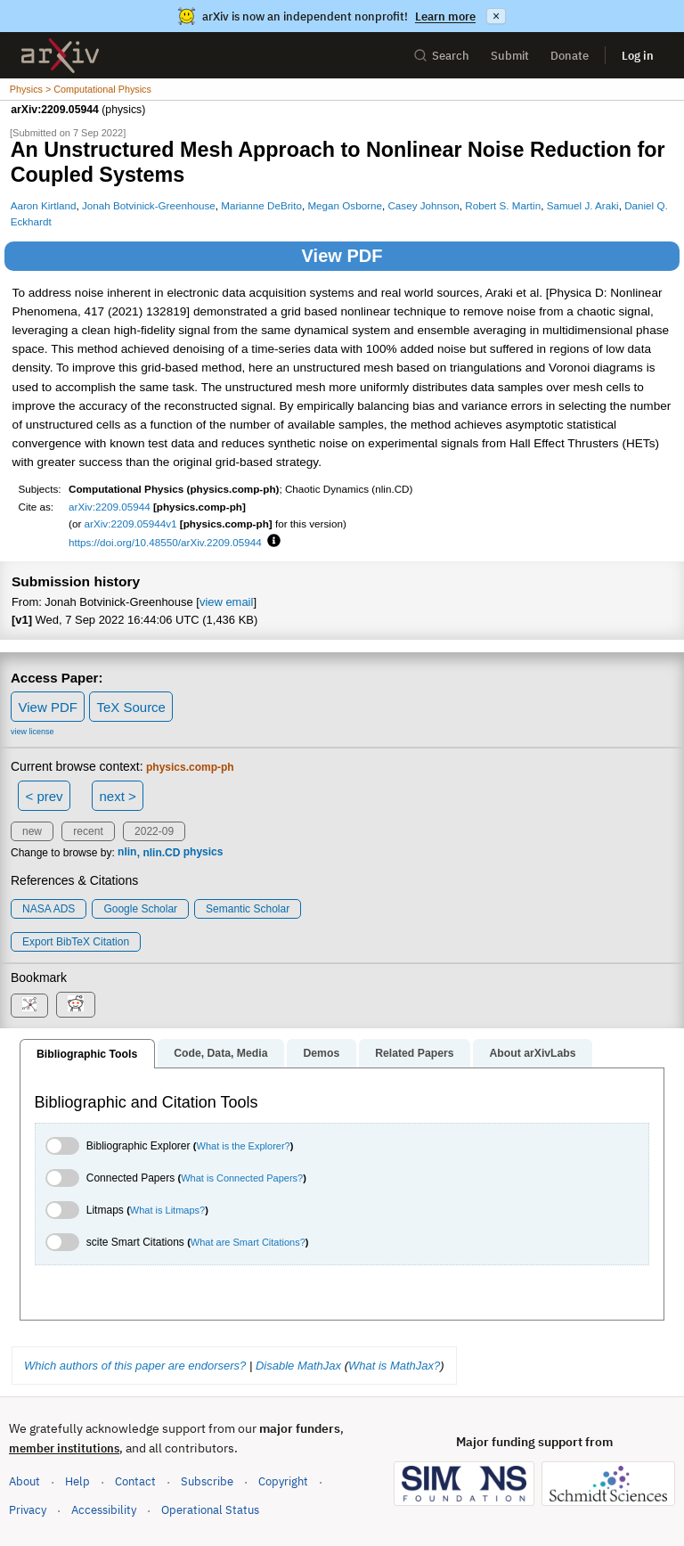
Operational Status (210, 1509)
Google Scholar (140, 909)
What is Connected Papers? (242, 1178)
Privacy (27, 1509)
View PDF (342, 256)
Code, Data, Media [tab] (220, 1053)
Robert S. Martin (503, 205)
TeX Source (131, 707)
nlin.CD (161, 853)
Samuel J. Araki (583, 205)
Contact (135, 1481)
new (32, 831)
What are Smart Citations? (248, 1242)
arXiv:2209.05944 (110, 506)
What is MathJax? (394, 1365)
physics (203, 853)
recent (87, 831)
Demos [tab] (321, 1053)
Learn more (445, 16)
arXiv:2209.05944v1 (131, 523)
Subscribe (207, 1481)
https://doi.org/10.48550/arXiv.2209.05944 (165, 542)
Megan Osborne (344, 205)
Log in (638, 55)
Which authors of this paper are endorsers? (135, 1365)
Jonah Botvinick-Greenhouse (149, 205)
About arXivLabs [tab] (532, 1053)
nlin (127, 853)
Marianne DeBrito (261, 205)
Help (77, 1481)
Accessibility (103, 1509)
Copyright (283, 1481)
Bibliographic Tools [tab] (87, 1054)
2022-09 (154, 831)
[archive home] (60, 55)
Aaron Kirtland (44, 205)
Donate (569, 55)
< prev (44, 796)
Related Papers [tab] (414, 1053)
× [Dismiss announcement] (496, 16)
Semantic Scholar (247, 909)
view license (32, 731)
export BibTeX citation (75, 942)
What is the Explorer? (243, 1146)
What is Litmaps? (167, 1210)
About (24, 1481)
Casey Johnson (423, 205)
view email (226, 602)
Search (441, 55)
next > (117, 796)
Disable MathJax (298, 1365)
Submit (510, 55)
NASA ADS (48, 909)
